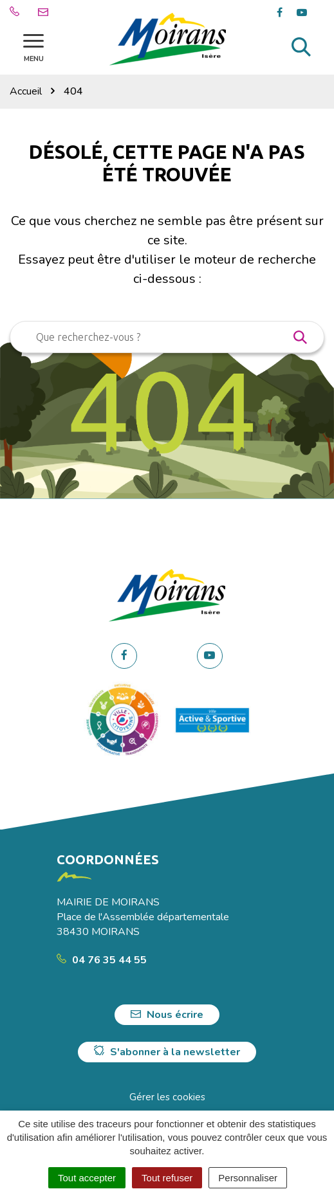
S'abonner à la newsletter (167, 1052)
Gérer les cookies (167, 1097)
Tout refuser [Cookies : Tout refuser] (167, 1177)
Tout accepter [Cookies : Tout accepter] (87, 1177)
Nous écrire (167, 1015)
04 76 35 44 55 (102, 960)
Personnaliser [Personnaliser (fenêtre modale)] (247, 1177)
